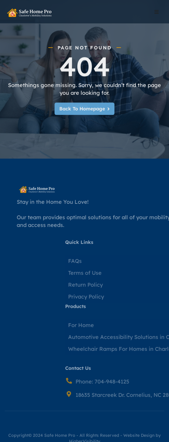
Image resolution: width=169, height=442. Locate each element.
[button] (156, 12)
